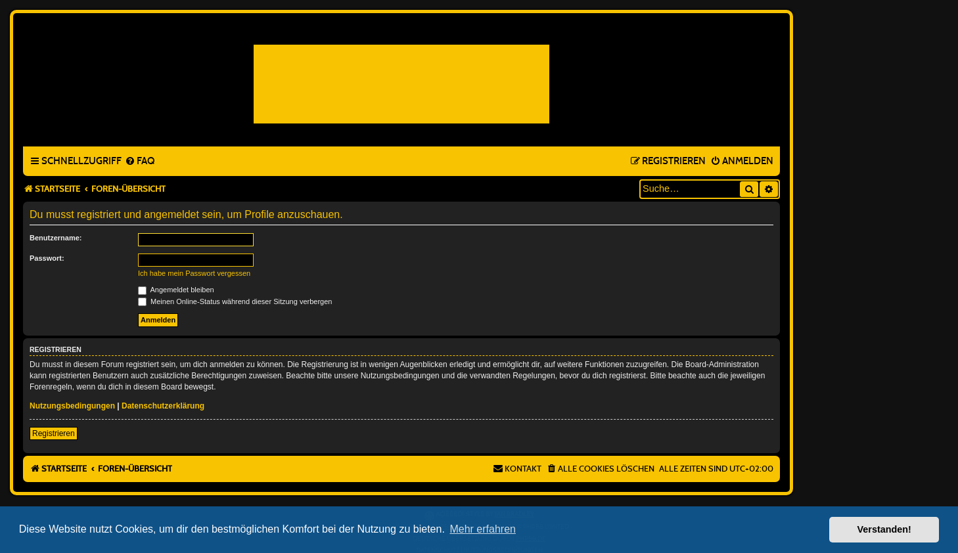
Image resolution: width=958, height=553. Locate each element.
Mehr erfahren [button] (482, 529)
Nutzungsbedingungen (72, 405)
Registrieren (53, 433)
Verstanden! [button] (884, 529)
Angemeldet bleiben (176, 290)
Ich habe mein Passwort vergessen (194, 273)
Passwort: (47, 258)
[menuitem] (139, 161)
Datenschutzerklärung (163, 405)
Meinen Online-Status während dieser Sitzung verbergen (235, 301)
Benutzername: (55, 238)
